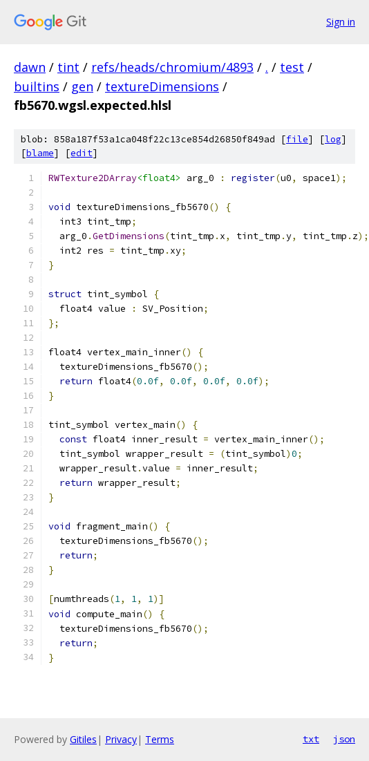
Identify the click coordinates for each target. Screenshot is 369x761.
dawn (30, 67)
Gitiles (83, 739)
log (333, 139)
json (344, 739)
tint (68, 67)
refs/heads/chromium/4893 (172, 67)
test (292, 67)
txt (311, 739)
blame (40, 153)
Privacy (121, 739)
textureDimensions (162, 86)
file (297, 139)
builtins (36, 86)
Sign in (340, 21)
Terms (159, 739)
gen (82, 86)
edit (81, 153)
